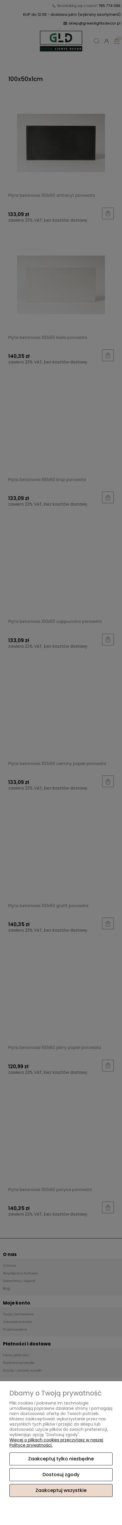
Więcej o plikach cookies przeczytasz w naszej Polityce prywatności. (56, 1442)
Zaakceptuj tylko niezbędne (61, 1458)
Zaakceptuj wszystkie (61, 1490)
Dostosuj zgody (61, 1474)
